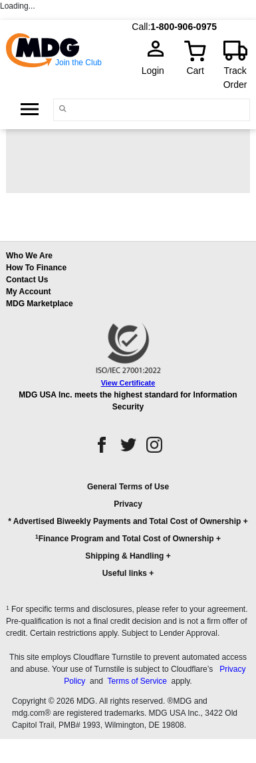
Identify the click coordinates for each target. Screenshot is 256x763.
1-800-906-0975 (183, 26)
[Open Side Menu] (29, 109)
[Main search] (63, 109)
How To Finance (36, 267)
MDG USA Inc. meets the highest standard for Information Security (128, 400)
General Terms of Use (128, 486)
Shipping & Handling (124, 556)
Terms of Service (136, 681)
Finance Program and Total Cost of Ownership (124, 538)
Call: (141, 26)
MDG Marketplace (39, 303)
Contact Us (27, 279)
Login (157, 70)
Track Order (235, 77)
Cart (194, 70)
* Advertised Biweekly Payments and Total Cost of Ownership (124, 521)
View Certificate (128, 383)
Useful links (124, 573)
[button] (128, 536)
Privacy (128, 504)
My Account (28, 291)
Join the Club (78, 62)
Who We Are (29, 255)
